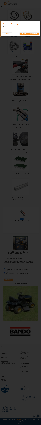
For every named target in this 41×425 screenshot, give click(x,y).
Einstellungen (7, 33)
